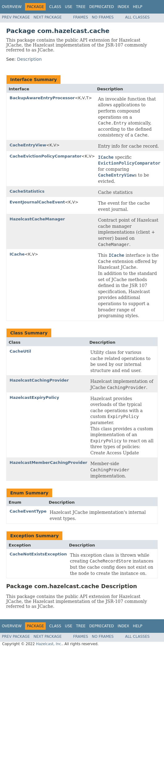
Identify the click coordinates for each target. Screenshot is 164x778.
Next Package (48, 17)
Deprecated (101, 7)
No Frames (103, 17)
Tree (81, 7)
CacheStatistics (27, 191)
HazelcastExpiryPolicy (34, 397)
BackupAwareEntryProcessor (42, 98)
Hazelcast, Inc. (49, 644)
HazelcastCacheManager (37, 219)
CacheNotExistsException (38, 554)
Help (137, 7)
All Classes (137, 17)
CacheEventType (28, 511)
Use (68, 7)
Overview (12, 7)
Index (123, 7)
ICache (17, 254)
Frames (80, 17)
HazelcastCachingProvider (39, 380)
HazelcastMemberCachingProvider (48, 462)
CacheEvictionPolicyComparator (46, 156)
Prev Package (16, 17)
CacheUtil (20, 351)
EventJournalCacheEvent (37, 202)
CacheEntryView (28, 145)
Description (29, 59)
